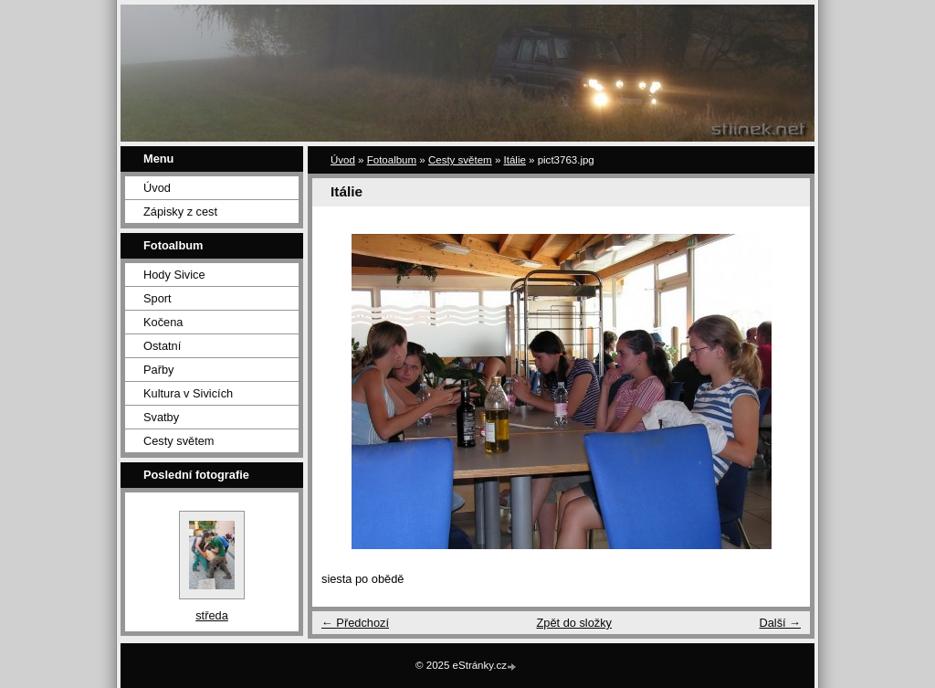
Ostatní (162, 346)
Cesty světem (179, 441)
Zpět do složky (574, 623)
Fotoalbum (391, 159)
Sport (157, 298)
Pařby (158, 369)
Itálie (515, 159)
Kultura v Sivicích (188, 393)
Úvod (157, 188)
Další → (780, 623)
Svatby (161, 417)
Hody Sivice (174, 274)
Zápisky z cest (180, 211)
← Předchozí (355, 623)
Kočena (163, 322)
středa (211, 615)
